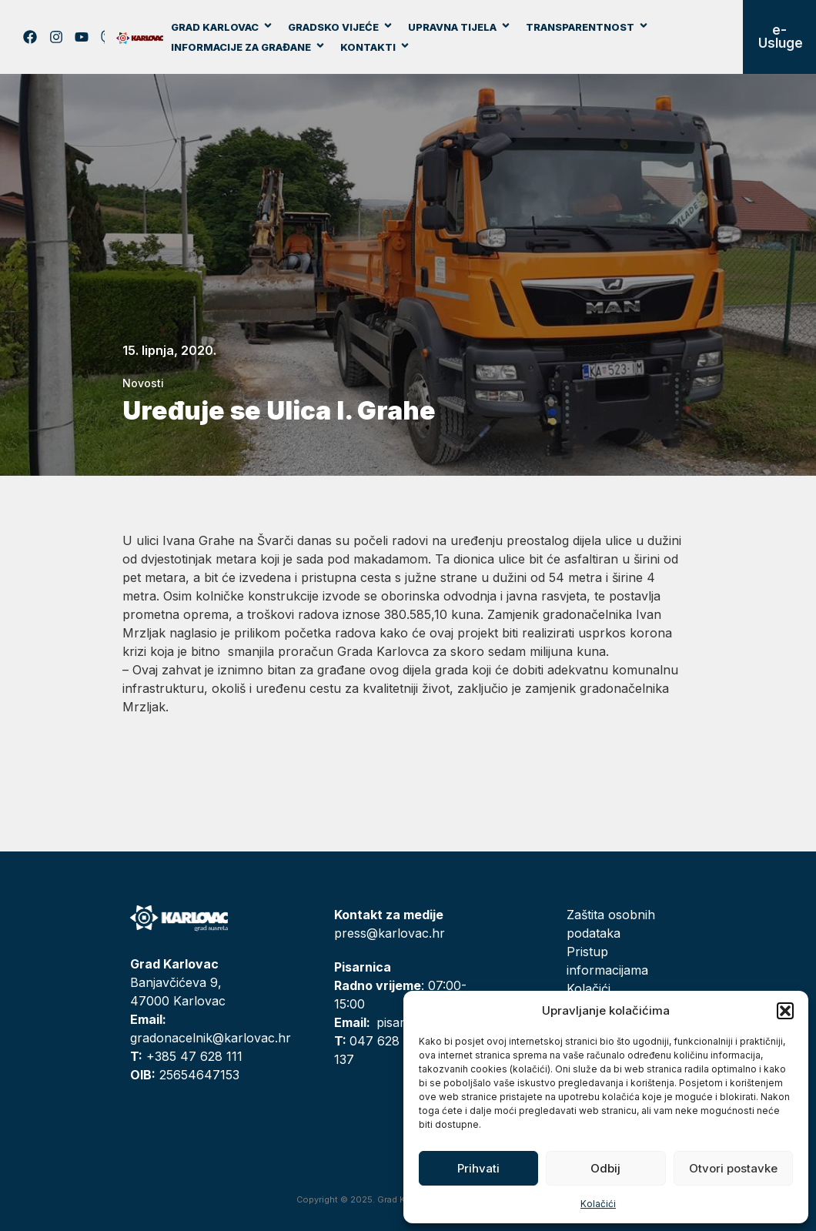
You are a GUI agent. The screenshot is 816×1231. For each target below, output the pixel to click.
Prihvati (478, 1168)
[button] (785, 1011)
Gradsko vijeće (340, 27)
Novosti (143, 383)
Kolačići (598, 1203)
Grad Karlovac (222, 27)
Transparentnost (587, 27)
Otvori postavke (733, 1168)
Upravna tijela (459, 27)
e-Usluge (780, 36)
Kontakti (375, 47)
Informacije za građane (248, 47)
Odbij (605, 1168)
